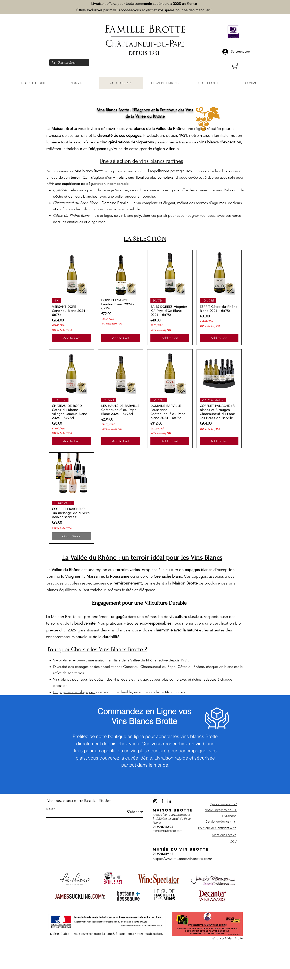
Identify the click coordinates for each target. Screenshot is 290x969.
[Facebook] (162, 801)
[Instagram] (155, 801)
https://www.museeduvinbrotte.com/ (182, 858)
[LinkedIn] (169, 801)
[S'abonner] (133, 812)
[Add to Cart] (71, 338)
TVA (70, 330)
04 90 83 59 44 (163, 853)
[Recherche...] (69, 62)
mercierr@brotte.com (167, 831)
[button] (235, 65)
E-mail (49, 808)
